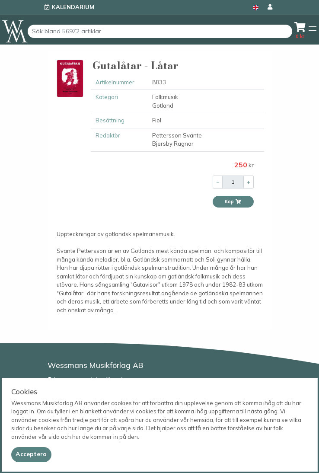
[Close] (31, 454)
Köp (233, 201)
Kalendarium (73, 6)
